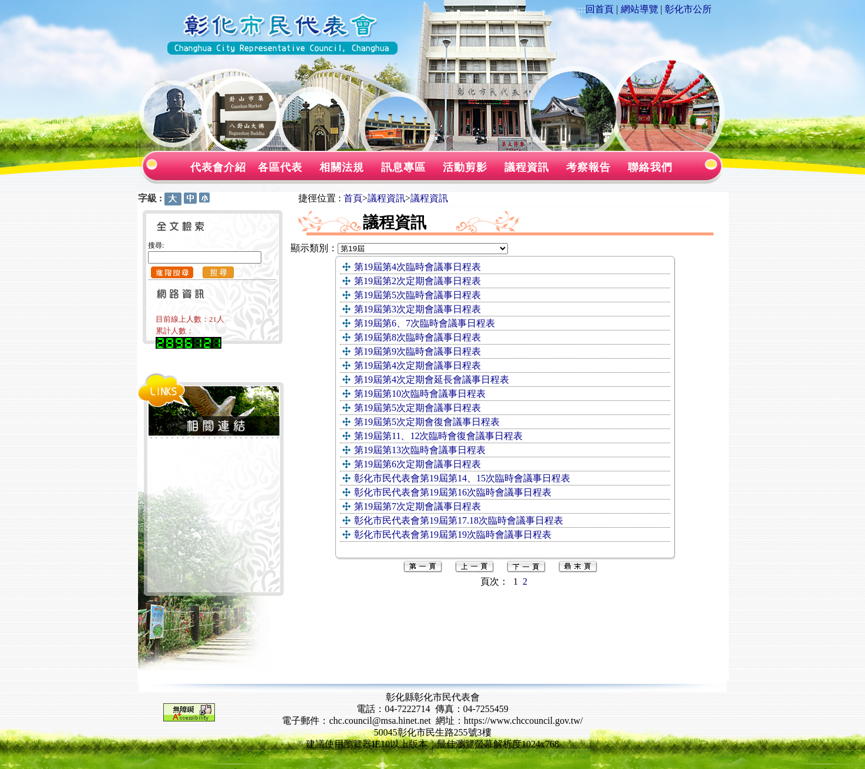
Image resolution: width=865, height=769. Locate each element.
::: (581, 9)
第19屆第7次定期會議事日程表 (417, 506)
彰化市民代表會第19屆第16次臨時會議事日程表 (452, 492)
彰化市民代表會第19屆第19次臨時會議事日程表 (452, 534)
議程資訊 (526, 167)
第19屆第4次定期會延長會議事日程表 (431, 379)
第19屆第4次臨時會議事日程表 (417, 267)
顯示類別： (314, 248)
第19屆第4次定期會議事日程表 (417, 365)
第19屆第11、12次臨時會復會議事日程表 (438, 436)
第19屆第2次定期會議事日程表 (417, 281)
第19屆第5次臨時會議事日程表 (417, 295)
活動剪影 (465, 167)
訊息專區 (403, 167)
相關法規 (341, 167)
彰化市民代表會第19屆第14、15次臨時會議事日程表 (462, 478)
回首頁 (599, 9)
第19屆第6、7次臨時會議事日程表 (424, 323)
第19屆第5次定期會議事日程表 (417, 408)
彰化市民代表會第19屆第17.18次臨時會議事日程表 (458, 520)
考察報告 (588, 167)
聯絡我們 (650, 167)
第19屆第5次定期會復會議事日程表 (427, 422)
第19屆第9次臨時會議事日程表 (417, 351)
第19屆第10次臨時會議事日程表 (420, 394)
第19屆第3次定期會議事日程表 (417, 309)
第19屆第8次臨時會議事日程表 (417, 337)
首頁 (353, 198)
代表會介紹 (218, 167)
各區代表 (280, 167)
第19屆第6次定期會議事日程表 (417, 464)
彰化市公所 (688, 9)
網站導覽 (639, 9)
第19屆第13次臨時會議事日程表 (420, 450)
